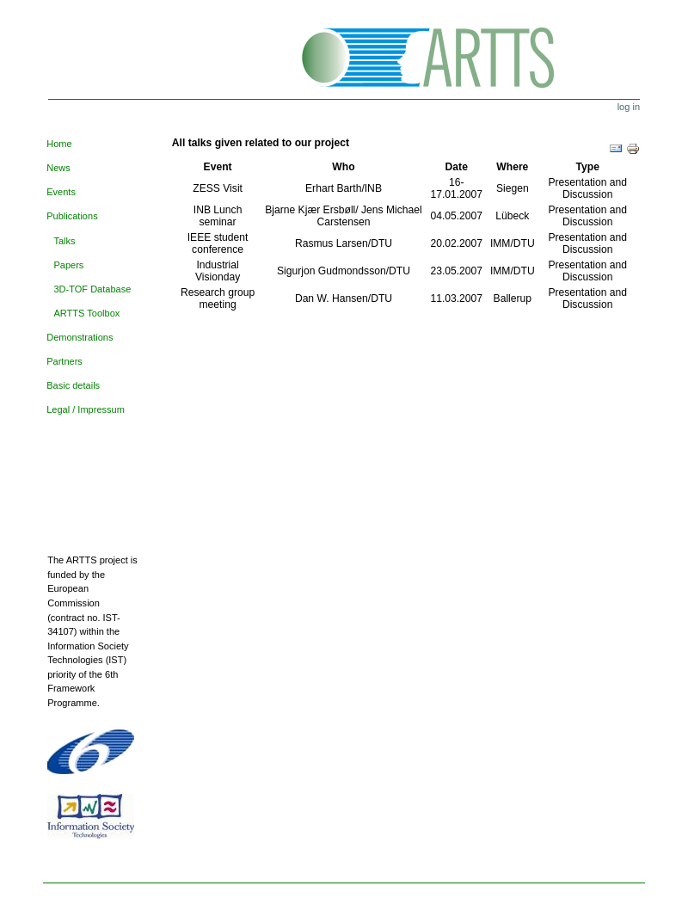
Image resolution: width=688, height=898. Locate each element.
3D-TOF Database (92, 289)
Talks (64, 241)
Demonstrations (79, 337)
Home (58, 143)
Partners (64, 361)
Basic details (73, 385)
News (58, 168)
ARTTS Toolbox (86, 313)
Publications (71, 216)
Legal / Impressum (85, 409)
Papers (68, 265)
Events (61, 192)
